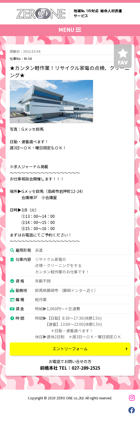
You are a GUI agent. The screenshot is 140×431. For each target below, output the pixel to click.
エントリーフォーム (70, 349)
